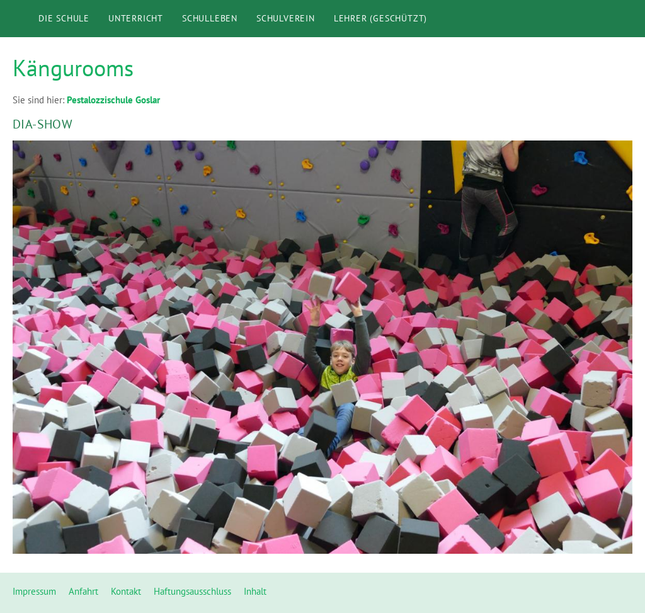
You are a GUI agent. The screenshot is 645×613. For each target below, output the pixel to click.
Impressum (34, 591)
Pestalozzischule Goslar (113, 100)
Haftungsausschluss (192, 591)
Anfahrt (83, 591)
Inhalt (255, 591)
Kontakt (126, 591)
